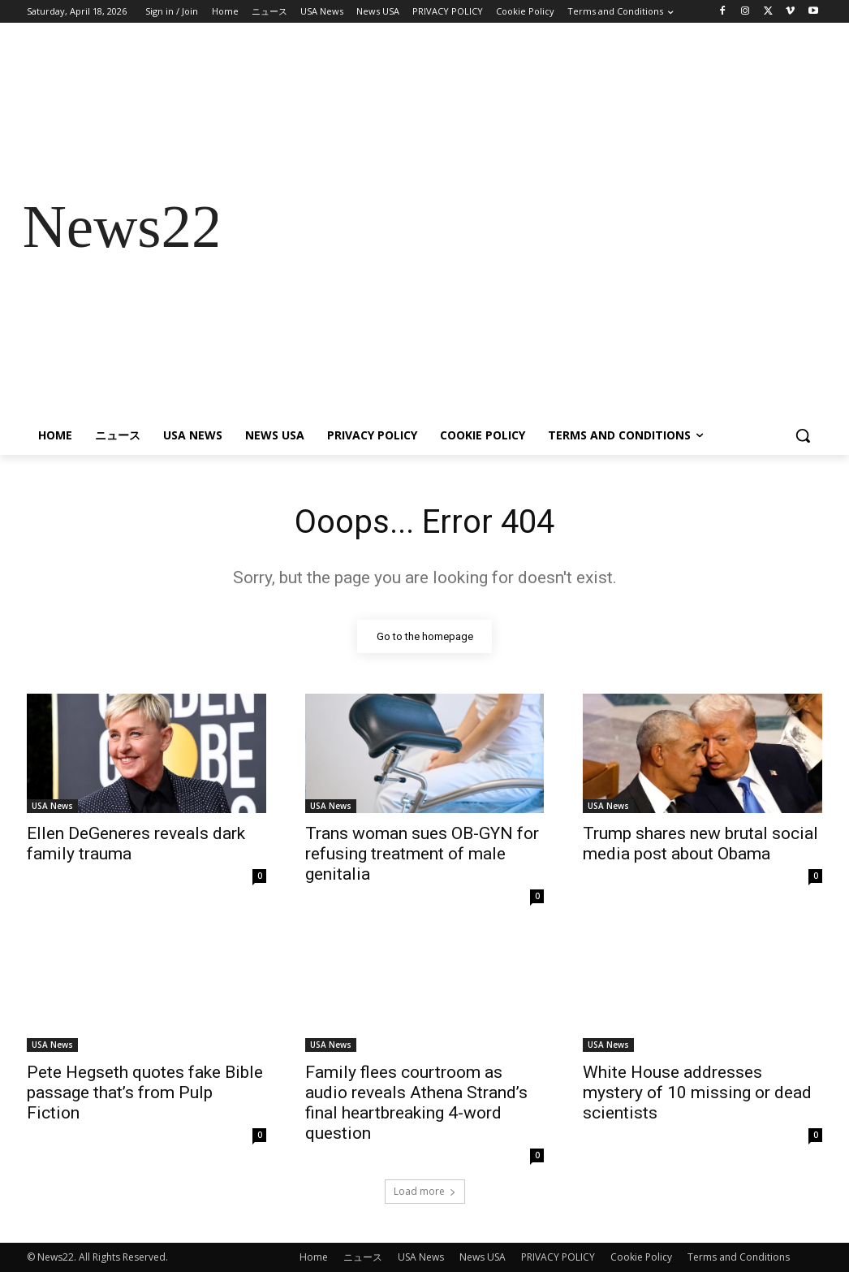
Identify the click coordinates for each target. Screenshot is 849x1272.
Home (314, 1257)
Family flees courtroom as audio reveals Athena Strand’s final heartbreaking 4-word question (416, 1103)
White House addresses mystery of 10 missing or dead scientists (697, 1093)
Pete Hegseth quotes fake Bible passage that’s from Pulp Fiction (145, 1093)
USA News (52, 805)
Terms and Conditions (738, 1257)
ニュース (362, 1257)
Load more (425, 1191)
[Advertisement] (520, 227)
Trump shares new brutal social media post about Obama (700, 843)
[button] (802, 435)
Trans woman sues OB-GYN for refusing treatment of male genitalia (422, 854)
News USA (482, 1257)
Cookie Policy (641, 1257)
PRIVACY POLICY (558, 1257)
